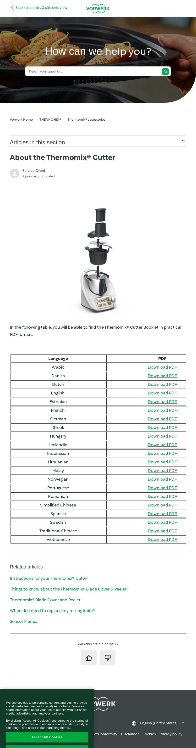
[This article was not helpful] (107, 657)
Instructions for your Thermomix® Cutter (49, 578)
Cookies (149, 734)
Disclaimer (130, 734)
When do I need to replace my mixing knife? (52, 610)
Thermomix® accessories (86, 120)
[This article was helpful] (89, 657)
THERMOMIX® (50, 120)
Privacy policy (171, 734)
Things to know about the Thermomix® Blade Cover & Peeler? (69, 589)
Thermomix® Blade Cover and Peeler (45, 599)
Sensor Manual (24, 621)
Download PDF (162, 367)
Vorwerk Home (21, 120)
